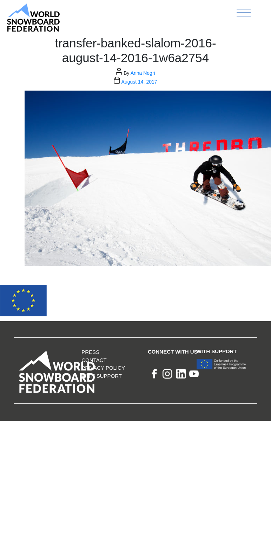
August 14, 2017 (139, 82)
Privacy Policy (103, 368)
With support (101, 376)
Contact (93, 360)
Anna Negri (143, 73)
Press (90, 352)
